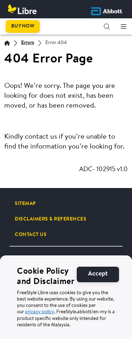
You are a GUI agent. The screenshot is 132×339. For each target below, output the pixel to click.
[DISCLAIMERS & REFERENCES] (50, 219)
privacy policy (39, 312)
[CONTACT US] (30, 234)
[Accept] (98, 274)
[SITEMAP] (25, 203)
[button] (106, 26)
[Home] (7, 43)
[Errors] (27, 43)
